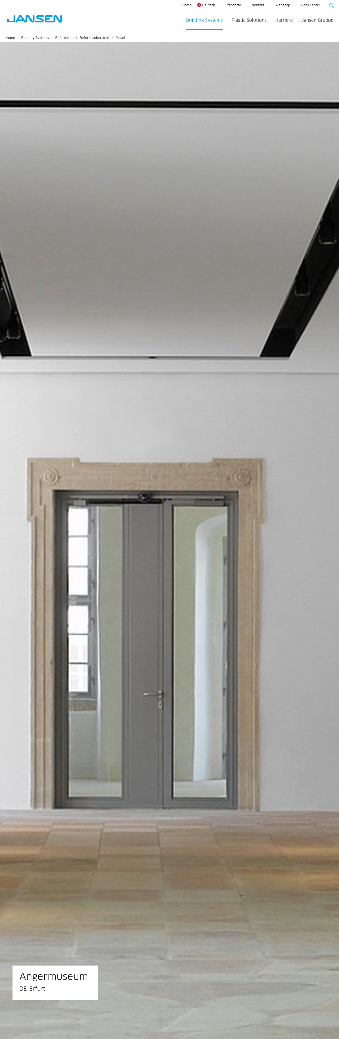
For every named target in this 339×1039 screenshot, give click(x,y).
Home (187, 5)
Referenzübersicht (94, 38)
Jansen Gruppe (317, 20)
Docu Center (310, 5)
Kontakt (258, 5)
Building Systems (204, 20)
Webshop (282, 5)
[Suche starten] (330, 6)
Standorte (233, 5)
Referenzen (64, 38)
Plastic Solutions (249, 20)
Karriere (284, 20)
